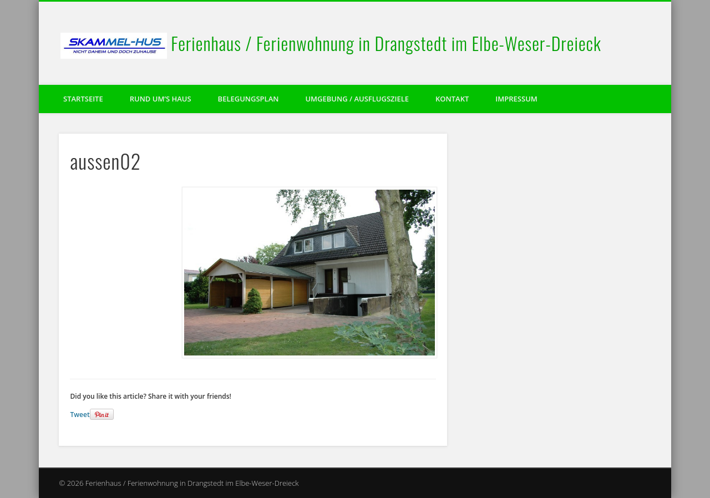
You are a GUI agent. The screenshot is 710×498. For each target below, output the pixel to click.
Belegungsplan (248, 99)
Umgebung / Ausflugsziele (357, 99)
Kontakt (452, 99)
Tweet (79, 414)
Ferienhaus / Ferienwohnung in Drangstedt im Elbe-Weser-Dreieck (386, 43)
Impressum (516, 99)
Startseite (83, 99)
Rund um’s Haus (160, 99)
